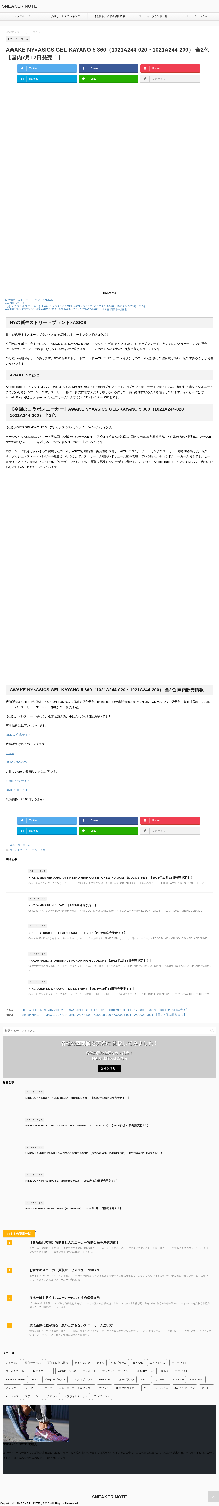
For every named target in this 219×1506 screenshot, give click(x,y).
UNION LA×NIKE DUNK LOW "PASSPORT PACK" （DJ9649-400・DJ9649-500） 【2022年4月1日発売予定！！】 (95, 1153)
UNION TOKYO (16, 762)
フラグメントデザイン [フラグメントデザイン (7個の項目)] (115, 1371)
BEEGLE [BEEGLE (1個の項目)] (104, 1379)
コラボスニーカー (20, 850)
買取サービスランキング (65, 16)
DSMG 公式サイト (18, 734)
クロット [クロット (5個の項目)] (52, 1396)
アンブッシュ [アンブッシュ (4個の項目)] (102, 1396)
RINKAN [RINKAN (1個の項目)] (138, 1362)
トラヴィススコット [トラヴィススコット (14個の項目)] (76, 1396)
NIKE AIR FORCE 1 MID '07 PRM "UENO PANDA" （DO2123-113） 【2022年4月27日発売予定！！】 (87, 1125)
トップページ (22, 16)
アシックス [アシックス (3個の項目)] (12, 1387)
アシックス (38, 850)
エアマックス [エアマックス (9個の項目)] (157, 1362)
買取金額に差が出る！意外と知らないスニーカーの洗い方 (71, 1325)
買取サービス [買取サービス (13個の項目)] (33, 1362)
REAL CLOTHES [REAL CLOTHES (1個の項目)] (16, 1379)
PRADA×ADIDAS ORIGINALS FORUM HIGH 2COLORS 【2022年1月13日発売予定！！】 (90, 960)
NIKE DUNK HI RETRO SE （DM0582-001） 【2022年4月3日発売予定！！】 (72, 1180)
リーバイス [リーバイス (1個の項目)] (161, 1387)
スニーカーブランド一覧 (153, 16)
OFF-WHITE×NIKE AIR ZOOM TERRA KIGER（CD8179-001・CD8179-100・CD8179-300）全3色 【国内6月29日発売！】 (105, 1010)
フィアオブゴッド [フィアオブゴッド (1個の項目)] (82, 1379)
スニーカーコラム (196, 16)
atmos (10, 753)
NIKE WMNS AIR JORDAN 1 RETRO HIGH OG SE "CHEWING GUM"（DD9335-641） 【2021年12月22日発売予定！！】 (112, 877)
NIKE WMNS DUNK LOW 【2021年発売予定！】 (62, 905)
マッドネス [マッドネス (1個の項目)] (12, 1396)
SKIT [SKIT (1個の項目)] (144, 1379)
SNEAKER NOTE (19, 6)
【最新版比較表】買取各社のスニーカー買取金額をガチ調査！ (74, 1242)
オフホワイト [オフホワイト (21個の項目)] (179, 1362)
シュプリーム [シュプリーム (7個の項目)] (119, 1362)
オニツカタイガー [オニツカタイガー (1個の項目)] (126, 1387)
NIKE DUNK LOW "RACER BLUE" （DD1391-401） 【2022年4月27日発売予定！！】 (77, 1097)
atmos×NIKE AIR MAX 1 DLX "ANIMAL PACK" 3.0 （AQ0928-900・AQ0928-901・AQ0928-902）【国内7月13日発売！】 (104, 1014)
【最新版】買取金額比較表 (109, 16)
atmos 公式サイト (18, 780)
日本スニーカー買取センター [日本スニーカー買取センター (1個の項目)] (76, 1387)
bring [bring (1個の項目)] (35, 1379)
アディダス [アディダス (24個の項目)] (181, 1371)
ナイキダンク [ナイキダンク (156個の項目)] (82, 1362)
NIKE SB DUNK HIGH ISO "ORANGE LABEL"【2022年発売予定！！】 (77, 932)
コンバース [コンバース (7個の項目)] (159, 1379)
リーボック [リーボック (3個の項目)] (46, 1387)
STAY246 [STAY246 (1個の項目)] (178, 1379)
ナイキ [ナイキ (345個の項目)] (101, 1362)
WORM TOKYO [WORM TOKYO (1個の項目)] (67, 1371)
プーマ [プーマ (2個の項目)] (29, 1387)
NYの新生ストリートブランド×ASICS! (29, 299)
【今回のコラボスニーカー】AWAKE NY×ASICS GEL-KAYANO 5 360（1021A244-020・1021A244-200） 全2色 (75, 306)
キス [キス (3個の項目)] (146, 1387)
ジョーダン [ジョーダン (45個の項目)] (12, 1362)
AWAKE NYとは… (16, 303)
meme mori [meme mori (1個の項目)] (197, 1379)
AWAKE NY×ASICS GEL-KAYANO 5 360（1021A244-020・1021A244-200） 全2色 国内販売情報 (66, 309)
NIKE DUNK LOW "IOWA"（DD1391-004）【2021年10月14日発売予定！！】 (81, 988)
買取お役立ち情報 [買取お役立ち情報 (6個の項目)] (57, 1362)
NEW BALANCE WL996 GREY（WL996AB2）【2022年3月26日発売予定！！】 (73, 1208)
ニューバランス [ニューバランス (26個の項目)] (125, 1379)
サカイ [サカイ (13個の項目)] (165, 1371)
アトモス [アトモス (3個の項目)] (206, 1387)
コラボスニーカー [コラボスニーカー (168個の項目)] (16, 1371)
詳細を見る (110, 1068)
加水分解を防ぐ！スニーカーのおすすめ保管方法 (64, 1297)
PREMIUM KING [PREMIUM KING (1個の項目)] (144, 1371)
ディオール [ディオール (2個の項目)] (89, 1371)
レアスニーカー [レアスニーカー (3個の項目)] (42, 1371)
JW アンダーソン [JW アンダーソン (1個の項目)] (185, 1387)
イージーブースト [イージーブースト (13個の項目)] (55, 1379)
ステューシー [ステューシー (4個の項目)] (33, 1396)
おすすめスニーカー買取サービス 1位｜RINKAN (64, 1270)
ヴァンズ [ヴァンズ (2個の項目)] (104, 1387)
